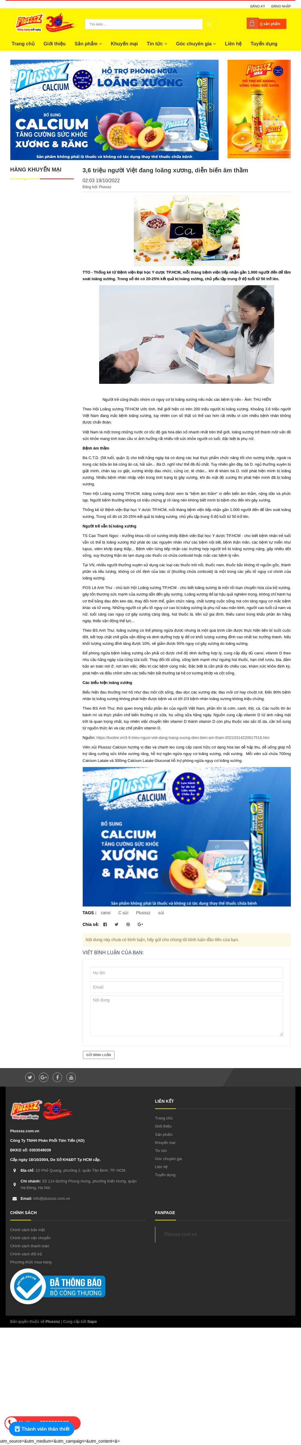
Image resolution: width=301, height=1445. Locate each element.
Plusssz (143, 912)
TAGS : (90, 912)
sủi (161, 912)
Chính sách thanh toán (29, 1246)
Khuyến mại (124, 43)
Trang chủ (23, 43)
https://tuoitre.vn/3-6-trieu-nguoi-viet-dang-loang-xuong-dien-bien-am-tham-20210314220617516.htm (183, 737)
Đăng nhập (281, 6)
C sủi (123, 912)
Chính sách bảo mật (27, 1230)
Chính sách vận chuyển (30, 1238)
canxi (106, 912)
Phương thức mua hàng (31, 1262)
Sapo (92, 1321)
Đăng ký (257, 6)
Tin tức (157, 43)
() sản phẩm (270, 24)
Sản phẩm (88, 43)
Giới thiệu (55, 43)
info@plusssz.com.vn (45, 1198)
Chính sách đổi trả (26, 1254)
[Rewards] (41, 1429)
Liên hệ (233, 43)
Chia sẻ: (91, 924)
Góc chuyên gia (196, 43)
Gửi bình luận (98, 1055)
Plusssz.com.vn (180, 1234)
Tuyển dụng (264, 43)
